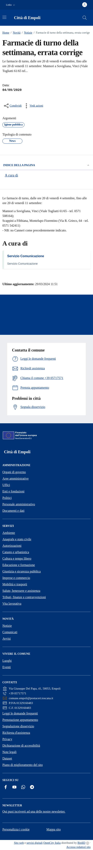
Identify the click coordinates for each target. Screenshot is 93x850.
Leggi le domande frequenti (20, 713)
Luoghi (7, 660)
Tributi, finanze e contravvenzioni (24, 597)
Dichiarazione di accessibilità (21, 745)
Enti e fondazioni (13, 491)
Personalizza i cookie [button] (16, 829)
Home (5, 32)
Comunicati (9, 632)
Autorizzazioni (11, 545)
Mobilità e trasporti (14, 584)
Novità (14, 33)
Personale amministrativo (18, 504)
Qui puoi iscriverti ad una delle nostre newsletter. (33, 811)
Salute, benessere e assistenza (21, 590)
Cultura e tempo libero (16, 558)
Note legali (9, 752)
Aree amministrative (15, 478)
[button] (11, 4)
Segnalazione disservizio (18, 726)
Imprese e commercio (16, 578)
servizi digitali (35, 842)
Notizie (26, 33)
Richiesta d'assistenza (16, 732)
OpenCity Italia (52, 842)
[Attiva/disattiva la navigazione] (4, 17)
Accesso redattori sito (78, 847)
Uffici (6, 485)
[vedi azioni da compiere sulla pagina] (33, 106)
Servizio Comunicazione (25, 256)
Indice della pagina (46, 165)
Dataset (7, 758)
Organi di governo (14, 472)
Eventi (6, 667)
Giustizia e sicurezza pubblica (21, 571)
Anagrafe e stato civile (16, 539)
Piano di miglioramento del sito (22, 765)
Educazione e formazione (18, 565)
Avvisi (6, 638)
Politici (7, 498)
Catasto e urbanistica (15, 552)
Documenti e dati (13, 510)
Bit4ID (81, 842)
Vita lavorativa (11, 603)
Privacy (7, 739)
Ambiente (8, 532)
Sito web (19, 842)
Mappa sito (53, 829)
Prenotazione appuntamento (20, 720)
